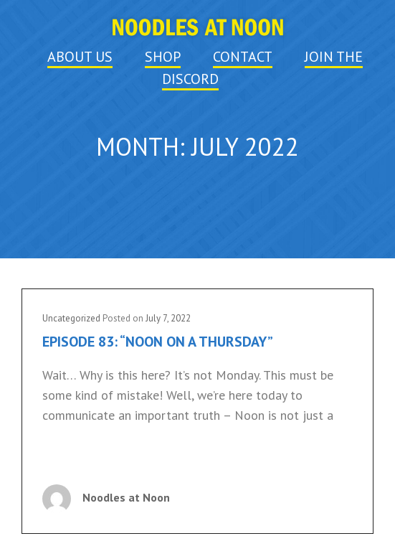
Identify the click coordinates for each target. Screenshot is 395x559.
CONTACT (242, 56)
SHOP (163, 56)
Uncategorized (71, 318)
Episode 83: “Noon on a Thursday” (157, 341)
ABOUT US (80, 56)
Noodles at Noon (126, 497)
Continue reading (90, 456)
